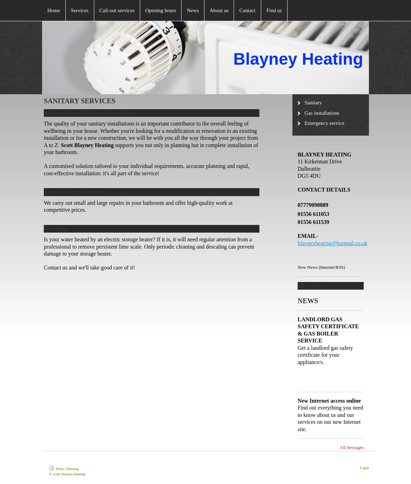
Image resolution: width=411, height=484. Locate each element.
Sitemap (72, 469)
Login (364, 468)
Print (57, 469)
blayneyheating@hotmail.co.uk (332, 243)
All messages (352, 447)
